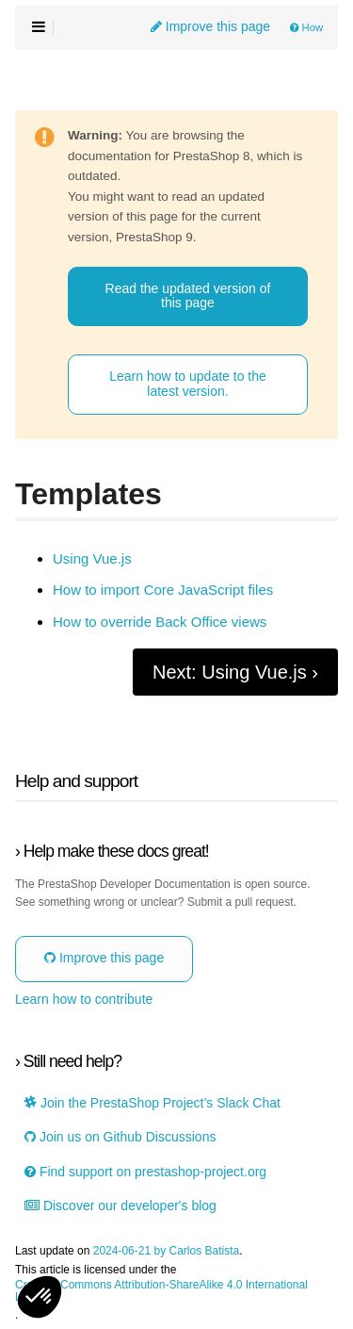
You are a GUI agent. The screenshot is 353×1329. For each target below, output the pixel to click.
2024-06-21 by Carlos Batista (166, 1251)
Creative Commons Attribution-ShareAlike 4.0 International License (161, 1291)
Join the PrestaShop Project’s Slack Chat (152, 1103)
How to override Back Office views (159, 622)
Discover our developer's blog (120, 1206)
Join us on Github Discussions (120, 1137)
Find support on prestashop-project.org (145, 1172)
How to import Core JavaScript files (163, 590)
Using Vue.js (92, 558)
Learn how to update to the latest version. (187, 383)
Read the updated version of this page (188, 295)
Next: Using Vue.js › (235, 672)
